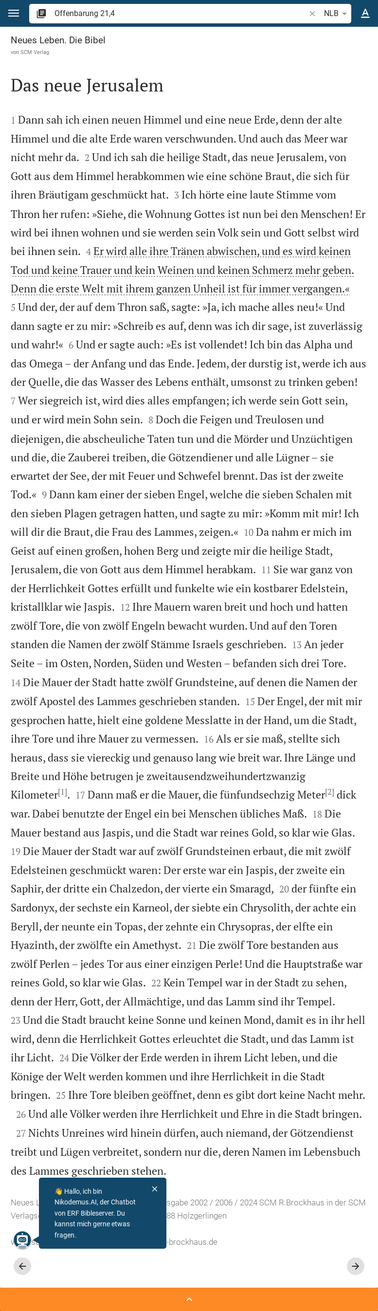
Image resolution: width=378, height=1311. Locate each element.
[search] (181, 13)
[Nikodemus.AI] (22, 1240)
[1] (62, 791)
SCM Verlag (34, 52)
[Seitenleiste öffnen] (189, 1299)
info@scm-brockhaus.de (172, 1242)
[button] (13, 13)
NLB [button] (337, 13)
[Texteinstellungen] (365, 13)
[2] (329, 791)
